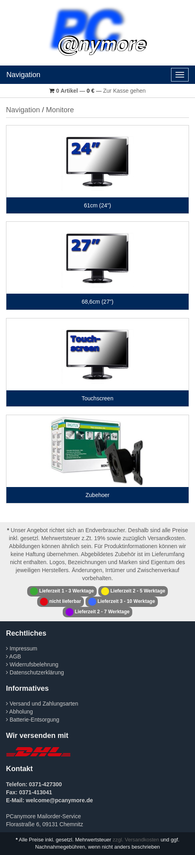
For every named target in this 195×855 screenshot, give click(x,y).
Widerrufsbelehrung (32, 664)
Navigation (23, 75)
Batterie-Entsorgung (32, 719)
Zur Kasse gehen (124, 90)
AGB (13, 656)
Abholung (19, 711)
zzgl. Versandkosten (136, 840)
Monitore (60, 110)
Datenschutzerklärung (35, 672)
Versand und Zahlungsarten (42, 703)
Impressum (21, 648)
